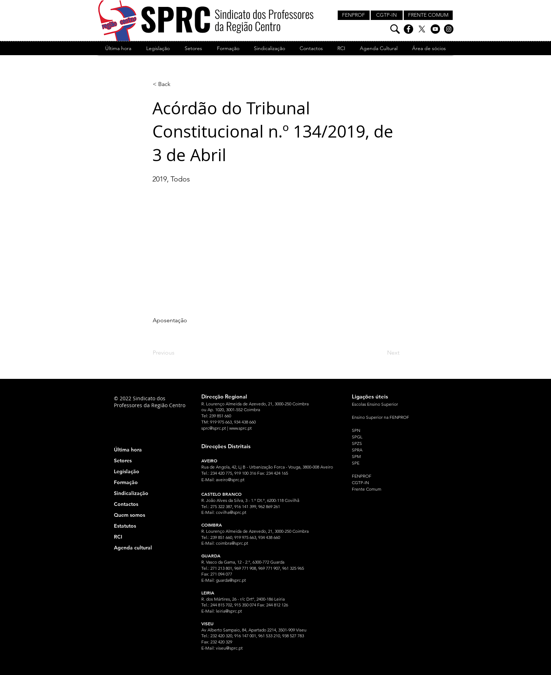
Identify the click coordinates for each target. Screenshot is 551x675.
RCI (118, 536)
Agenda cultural (133, 547)
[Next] (381, 352)
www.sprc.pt (240, 428)
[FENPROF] (353, 15)
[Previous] (177, 352)
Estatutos (125, 526)
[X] (422, 29)
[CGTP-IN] (386, 15)
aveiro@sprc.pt (230, 479)
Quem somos (129, 515)
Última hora (128, 449)
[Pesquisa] (395, 29)
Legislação (126, 471)
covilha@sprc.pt (231, 512)
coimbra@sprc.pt (232, 543)
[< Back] (177, 84)
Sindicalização (131, 493)
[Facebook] (408, 29)
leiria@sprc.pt (229, 611)
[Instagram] (448, 29)
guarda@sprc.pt (231, 580)
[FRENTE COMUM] (428, 15)
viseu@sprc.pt (229, 648)
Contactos (126, 504)
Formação (126, 482)
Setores (123, 460)
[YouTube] (435, 29)
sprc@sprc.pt (213, 428)
